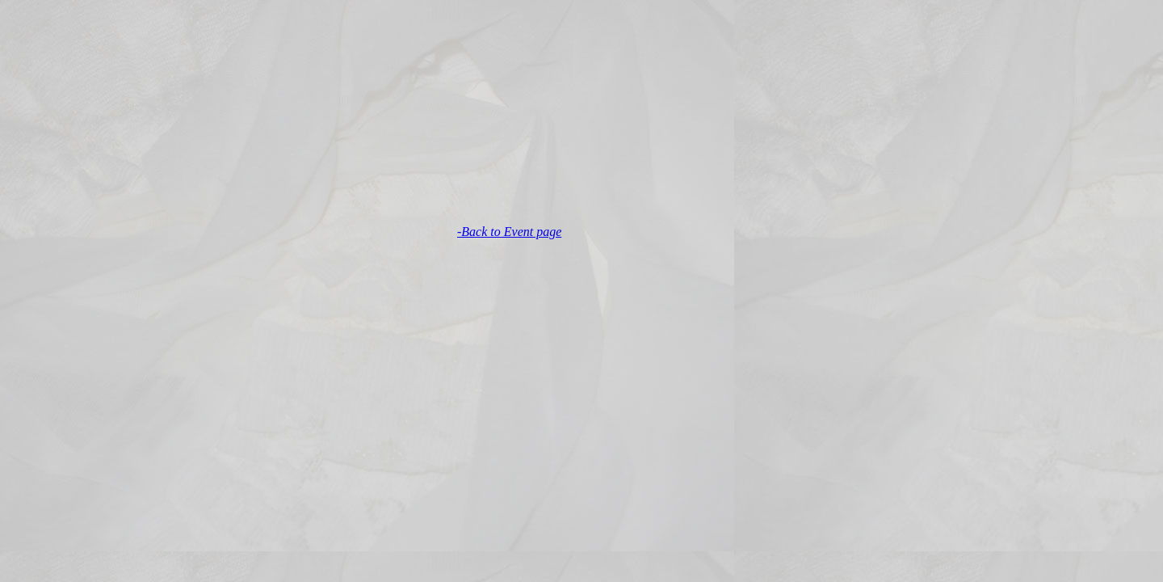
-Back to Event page (509, 231)
